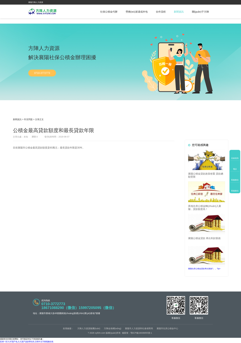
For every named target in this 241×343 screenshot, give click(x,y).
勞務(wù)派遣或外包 (137, 11)
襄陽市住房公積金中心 (167, 328)
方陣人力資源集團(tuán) (88, 328)
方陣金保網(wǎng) (112, 328)
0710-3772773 (42, 73)
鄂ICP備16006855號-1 (141, 333)
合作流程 (161, 11)
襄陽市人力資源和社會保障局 (139, 328)
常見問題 (28, 119)
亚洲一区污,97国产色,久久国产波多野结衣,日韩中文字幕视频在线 (26, 342)
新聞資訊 (179, 11)
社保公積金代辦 (108, 11)
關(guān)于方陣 (200, 11)
